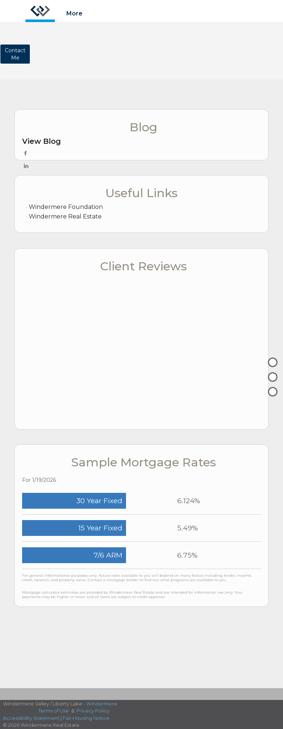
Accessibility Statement (31, 718)
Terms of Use (53, 711)
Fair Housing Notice (86, 718)
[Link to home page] (40, 11)
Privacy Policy (93, 711)
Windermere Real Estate (65, 216)
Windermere (101, 704)
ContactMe (15, 54)
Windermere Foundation (66, 206)
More (74, 13)
